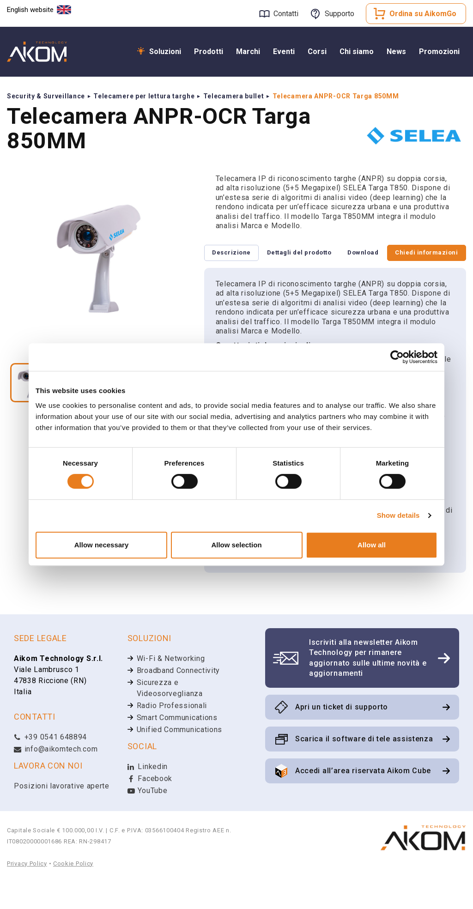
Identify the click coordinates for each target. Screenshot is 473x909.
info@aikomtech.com (55, 774)
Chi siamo (357, 51)
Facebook (149, 804)
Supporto (339, 13)
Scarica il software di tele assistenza (364, 764)
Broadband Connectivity (178, 696)
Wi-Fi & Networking (171, 684)
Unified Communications (179, 755)
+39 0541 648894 (50, 762)
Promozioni (439, 51)
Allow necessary (101, 545)
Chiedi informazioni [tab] (423, 253)
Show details (398, 515)
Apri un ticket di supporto (341, 732)
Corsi (317, 51)
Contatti (285, 13)
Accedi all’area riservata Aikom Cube (363, 796)
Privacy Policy (27, 889)
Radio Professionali (172, 731)
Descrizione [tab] (235, 253)
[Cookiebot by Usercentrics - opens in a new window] (397, 357)
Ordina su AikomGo (422, 13)
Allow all (372, 545)
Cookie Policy (73, 889)
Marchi (248, 51)
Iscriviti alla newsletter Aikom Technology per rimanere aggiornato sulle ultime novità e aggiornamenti (367, 683)
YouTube (147, 816)
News (396, 51)
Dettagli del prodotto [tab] (309, 253)
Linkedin (147, 792)
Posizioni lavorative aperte (61, 811)
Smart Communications (177, 743)
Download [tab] (231, 277)
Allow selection (236, 545)
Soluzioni (165, 51)
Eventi (284, 51)
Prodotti (208, 51)
